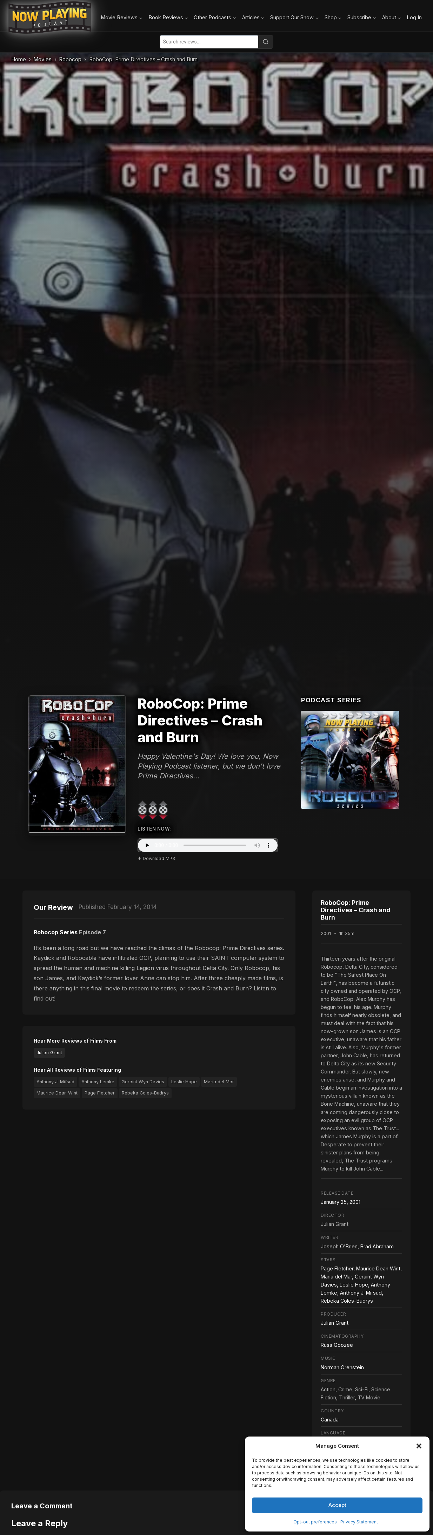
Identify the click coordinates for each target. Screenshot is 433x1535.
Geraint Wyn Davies (142, 1081)
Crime (345, 1389)
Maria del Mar (219, 1081)
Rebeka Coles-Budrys (145, 1093)
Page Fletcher (100, 1093)
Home (18, 59)
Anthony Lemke (97, 1081)
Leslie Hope (184, 1081)
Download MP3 (159, 858)
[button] (418, 1445)
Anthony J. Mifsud (55, 1081)
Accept (337, 1505)
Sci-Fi (361, 1389)
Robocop (70, 59)
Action (328, 1389)
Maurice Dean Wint (57, 1093)
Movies (42, 59)
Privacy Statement (359, 1521)
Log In (414, 17)
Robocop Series (56, 932)
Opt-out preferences (315, 1521)
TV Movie (369, 1397)
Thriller (347, 1397)
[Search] (265, 42)
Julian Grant (49, 1052)
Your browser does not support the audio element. (208, 845)
